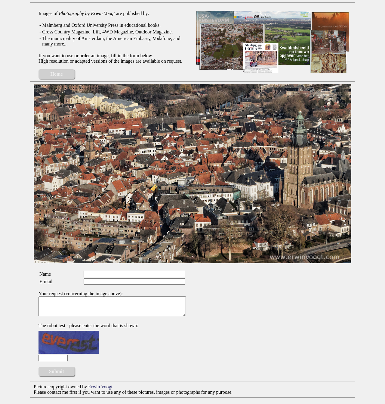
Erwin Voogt (100, 390)
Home (57, 74)
